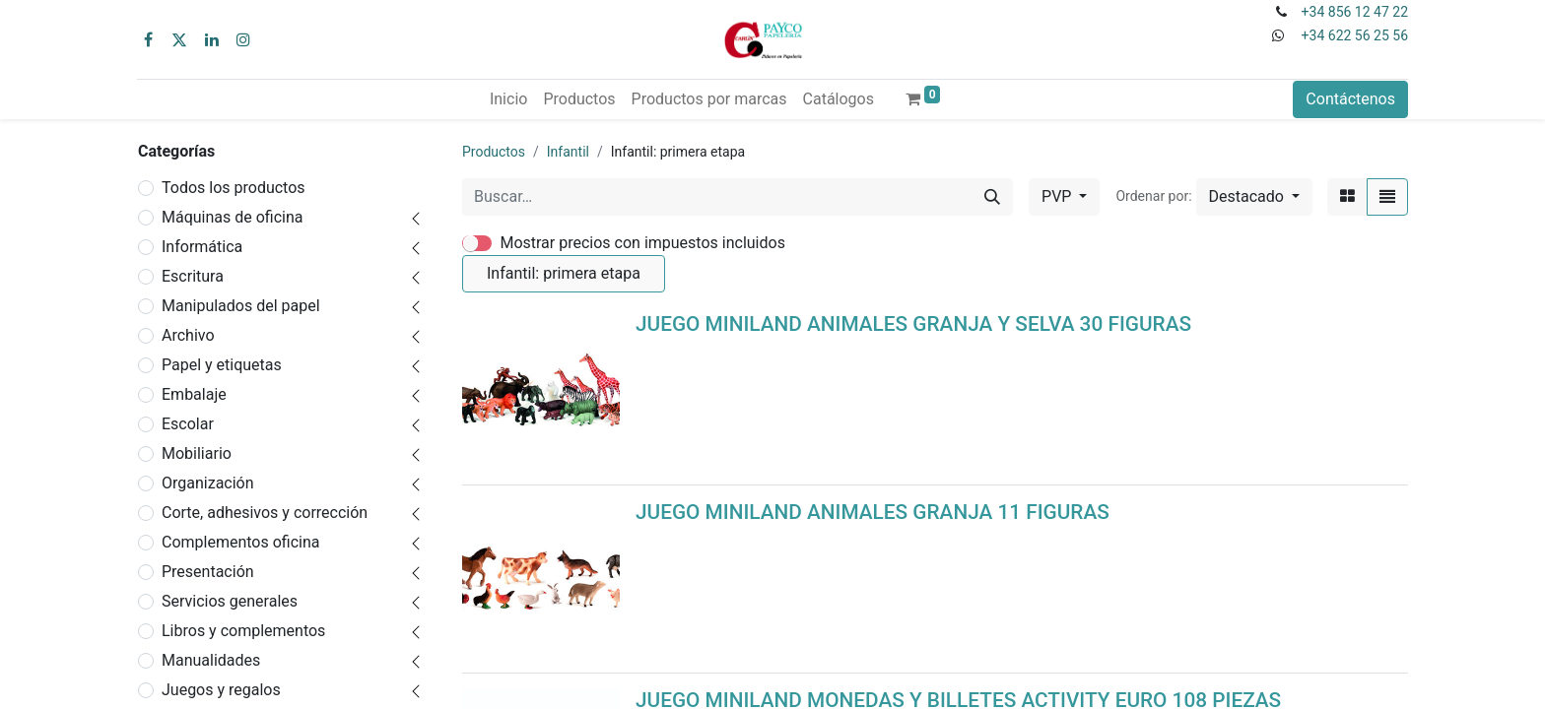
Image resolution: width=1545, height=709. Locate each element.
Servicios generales (230, 601)
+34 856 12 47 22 (1355, 12)
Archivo (188, 335)
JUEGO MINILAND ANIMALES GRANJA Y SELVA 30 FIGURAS (913, 324)
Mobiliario (197, 453)
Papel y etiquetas (222, 364)
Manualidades (211, 660)
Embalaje (194, 394)
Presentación (208, 571)
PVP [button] (1058, 196)
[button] (1254, 197)
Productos (493, 152)
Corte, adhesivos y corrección (265, 512)
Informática (202, 246)
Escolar (188, 424)
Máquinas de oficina (232, 217)
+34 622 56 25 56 (1355, 35)
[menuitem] (508, 99)
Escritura (193, 276)
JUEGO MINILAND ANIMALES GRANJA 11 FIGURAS (872, 512)
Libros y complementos (243, 630)
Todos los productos (233, 187)
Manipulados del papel (241, 305)
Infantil (568, 152)
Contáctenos (1350, 99)
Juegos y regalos (221, 689)
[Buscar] (992, 197)
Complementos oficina (241, 542)
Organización (208, 483)
